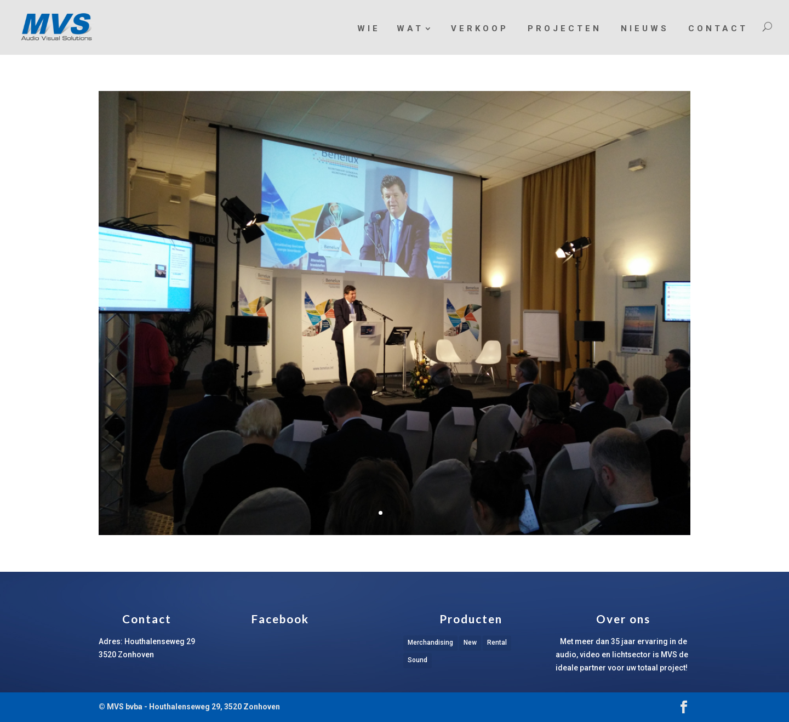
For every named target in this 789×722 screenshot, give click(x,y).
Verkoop (479, 28)
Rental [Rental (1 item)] (497, 642)
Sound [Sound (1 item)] (417, 660)
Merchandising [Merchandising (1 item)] (430, 642)
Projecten (565, 28)
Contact (718, 28)
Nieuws (645, 28)
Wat (410, 29)
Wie (368, 28)
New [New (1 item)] (470, 642)
